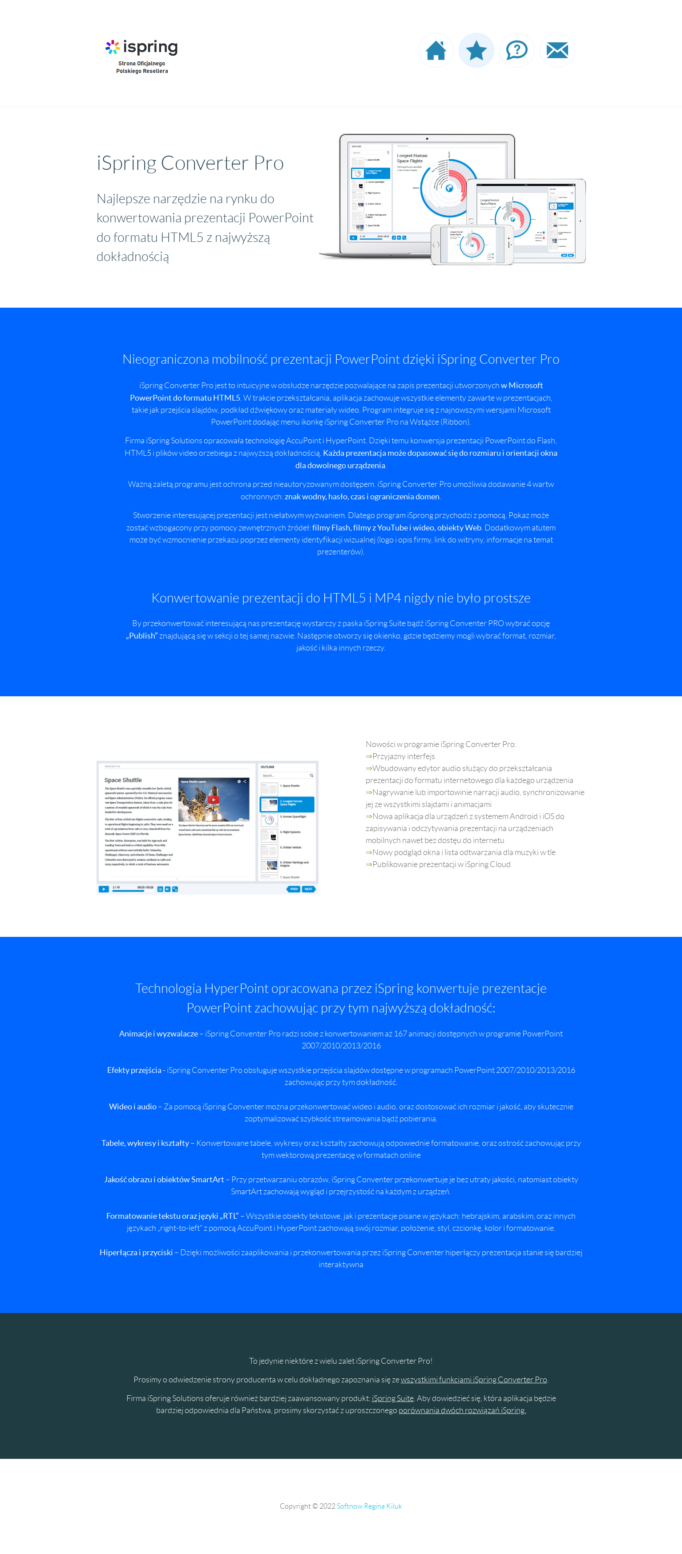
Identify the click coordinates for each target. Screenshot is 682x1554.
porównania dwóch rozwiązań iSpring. (462, 1410)
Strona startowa (436, 50)
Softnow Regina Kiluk (369, 1506)
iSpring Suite (393, 1398)
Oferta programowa (476, 50)
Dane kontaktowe (557, 50)
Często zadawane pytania (517, 50)
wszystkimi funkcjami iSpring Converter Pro (474, 1379)
